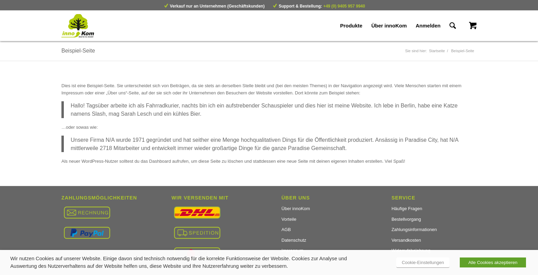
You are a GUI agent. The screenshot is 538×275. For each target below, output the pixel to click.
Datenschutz (293, 240)
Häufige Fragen (406, 208)
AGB (286, 229)
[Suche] (452, 26)
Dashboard (160, 161)
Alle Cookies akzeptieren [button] (492, 262)
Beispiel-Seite (78, 51)
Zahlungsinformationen (414, 229)
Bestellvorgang (406, 219)
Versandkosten (406, 240)
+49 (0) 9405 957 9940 (344, 6)
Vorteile (288, 219)
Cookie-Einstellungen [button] (423, 262)
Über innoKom (295, 208)
